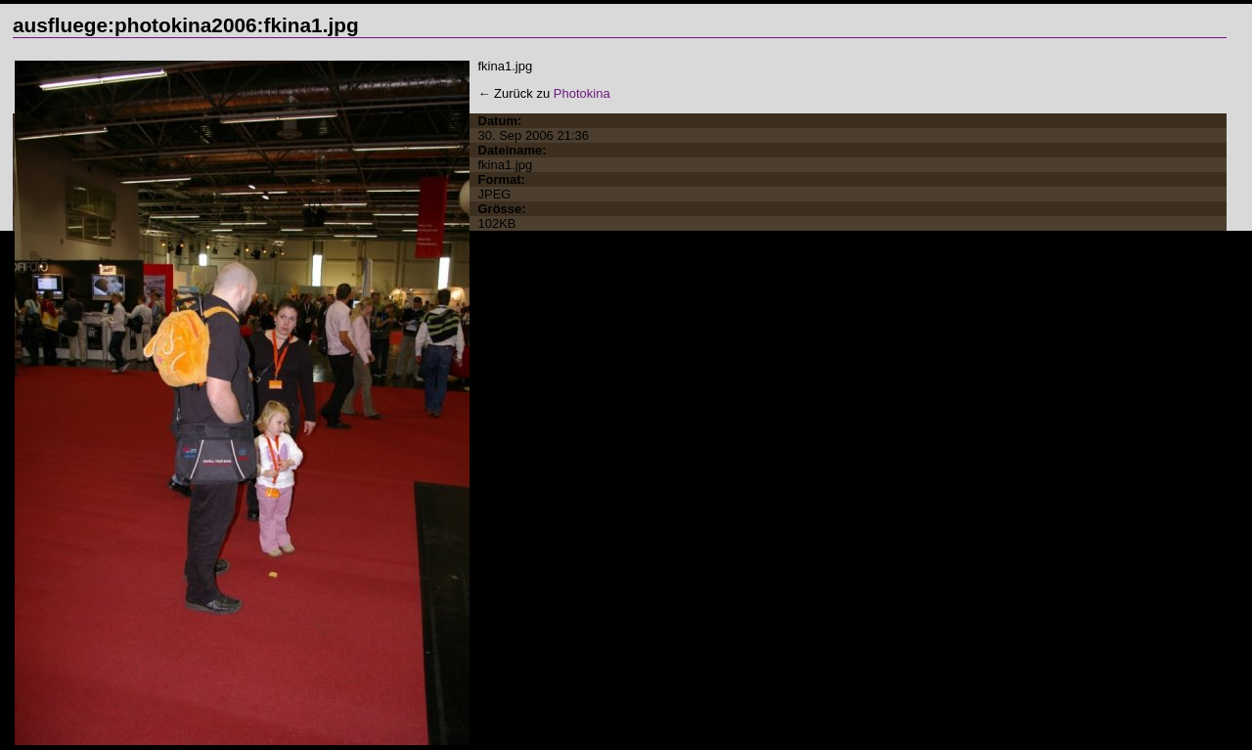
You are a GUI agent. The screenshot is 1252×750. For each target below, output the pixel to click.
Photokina (582, 93)
